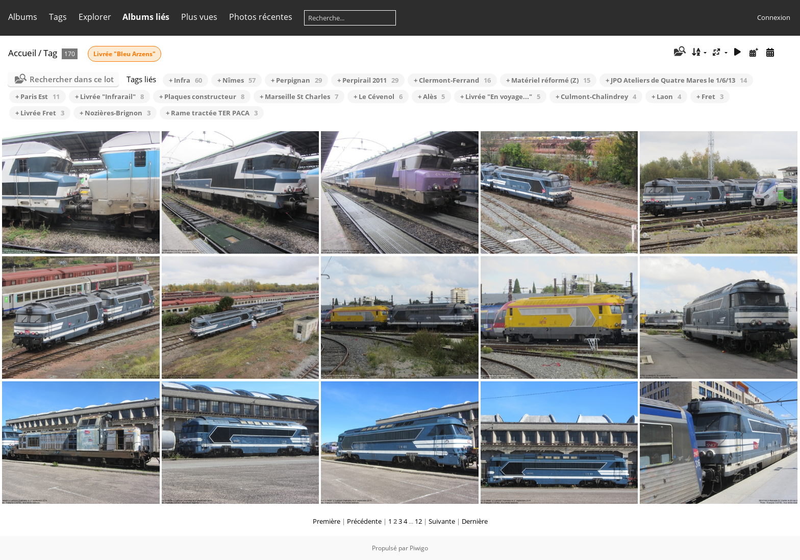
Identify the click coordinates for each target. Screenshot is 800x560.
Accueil (22, 53)
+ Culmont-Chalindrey (596, 96)
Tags (58, 16)
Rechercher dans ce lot (72, 79)
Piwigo (419, 548)
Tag (50, 53)
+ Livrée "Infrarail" (109, 96)
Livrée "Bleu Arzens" (124, 54)
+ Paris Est (37, 96)
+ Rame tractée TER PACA (212, 112)
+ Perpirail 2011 (367, 80)
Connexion (773, 17)
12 (418, 521)
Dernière (475, 521)
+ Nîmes (236, 80)
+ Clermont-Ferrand (452, 80)
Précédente (364, 521)
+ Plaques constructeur (201, 96)
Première (326, 521)
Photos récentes (260, 16)
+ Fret (709, 96)
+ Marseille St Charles (299, 96)
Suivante (442, 521)
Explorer (95, 16)
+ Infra (185, 80)
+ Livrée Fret (39, 112)
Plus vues (199, 16)
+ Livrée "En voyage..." (500, 96)
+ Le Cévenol (378, 96)
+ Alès (431, 96)
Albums (22, 16)
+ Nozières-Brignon (115, 112)
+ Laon (666, 96)
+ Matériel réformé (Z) (548, 80)
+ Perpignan (296, 80)
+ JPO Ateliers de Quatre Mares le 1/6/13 (676, 80)
